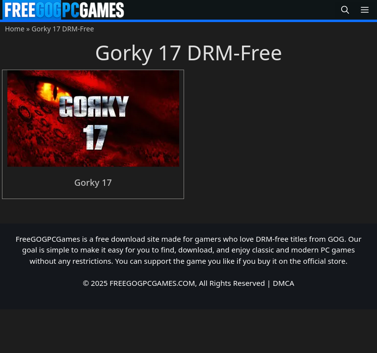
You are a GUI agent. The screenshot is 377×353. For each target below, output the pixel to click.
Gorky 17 (93, 182)
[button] (345, 10)
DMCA (284, 283)
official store (324, 261)
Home (15, 28)
